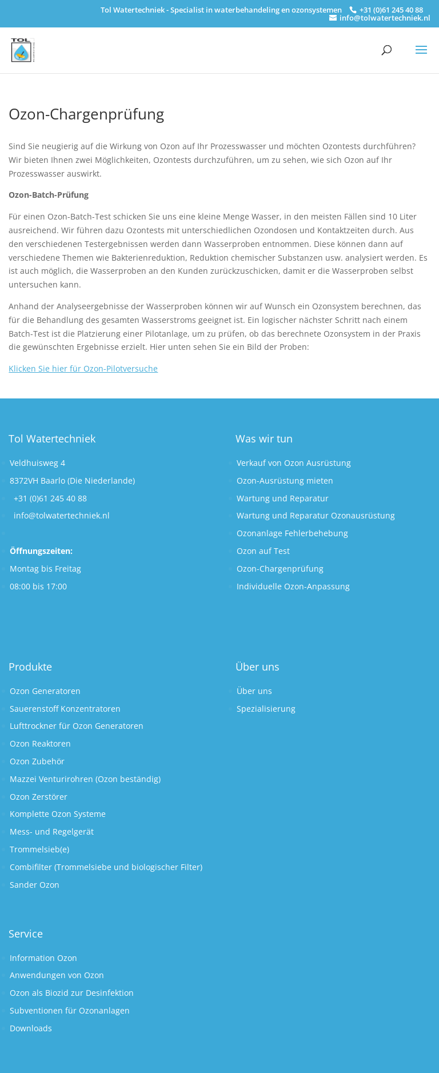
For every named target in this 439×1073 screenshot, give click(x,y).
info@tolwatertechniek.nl (62, 515)
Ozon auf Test (263, 550)
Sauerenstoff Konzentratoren (65, 708)
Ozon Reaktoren (40, 743)
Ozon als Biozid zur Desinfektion (72, 992)
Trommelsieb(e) (39, 849)
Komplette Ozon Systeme (58, 813)
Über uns (254, 690)
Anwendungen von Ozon (57, 975)
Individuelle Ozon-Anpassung (293, 586)
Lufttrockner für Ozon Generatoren (76, 725)
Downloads (31, 1028)
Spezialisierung (266, 708)
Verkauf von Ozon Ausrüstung (294, 462)
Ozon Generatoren (45, 690)
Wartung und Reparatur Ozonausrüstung (316, 515)
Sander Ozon (34, 884)
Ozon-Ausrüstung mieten (285, 480)
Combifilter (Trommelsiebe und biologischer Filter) (106, 866)
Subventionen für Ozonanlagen (70, 1010)
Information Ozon (43, 957)
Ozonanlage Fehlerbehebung (292, 533)
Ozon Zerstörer (38, 796)
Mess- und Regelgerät (52, 831)
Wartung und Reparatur (283, 498)
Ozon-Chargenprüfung (280, 568)
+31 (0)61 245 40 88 (50, 498)
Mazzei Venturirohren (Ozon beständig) (85, 778)
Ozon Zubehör (37, 761)
